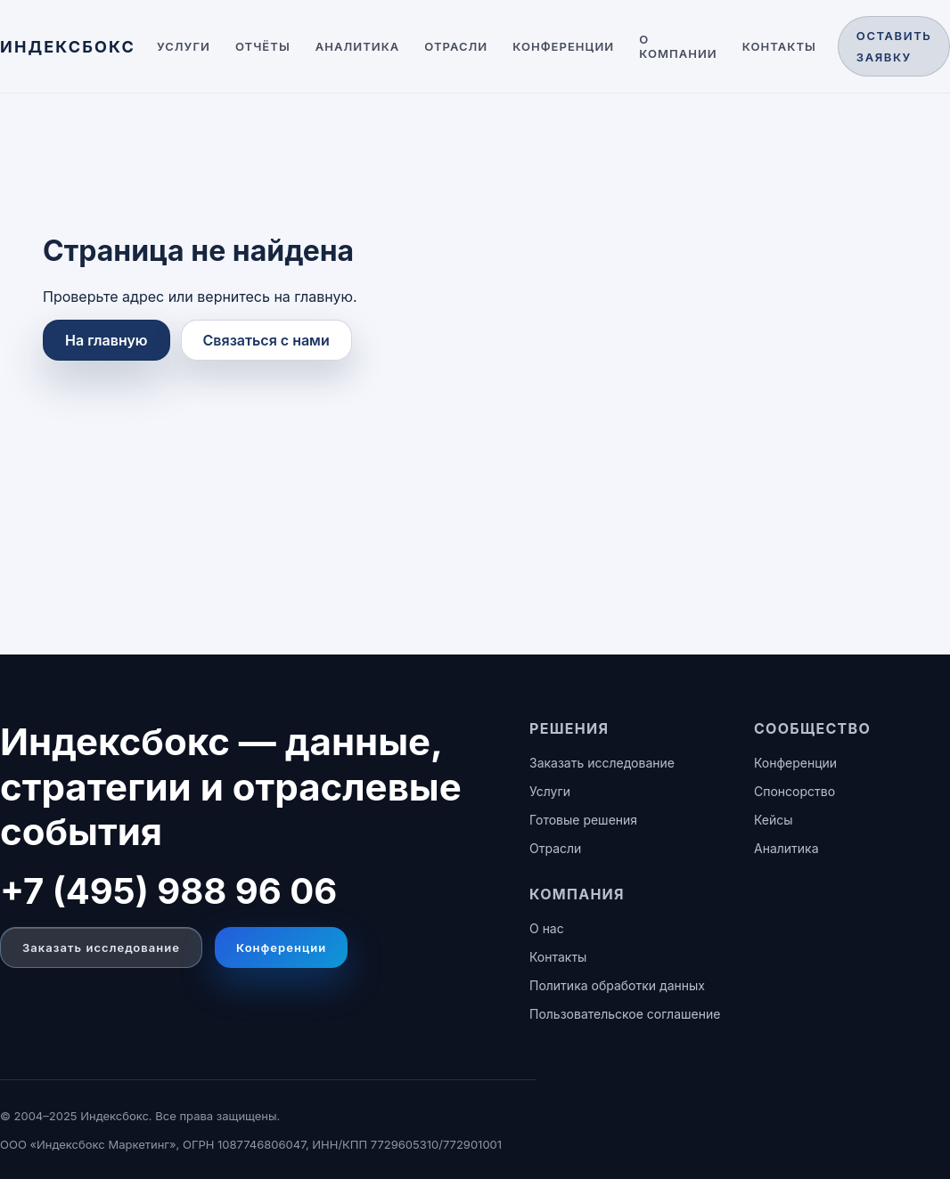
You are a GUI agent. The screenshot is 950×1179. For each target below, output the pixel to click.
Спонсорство (794, 791)
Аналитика (357, 46)
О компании (678, 46)
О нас (546, 928)
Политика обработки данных (617, 985)
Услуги (183, 46)
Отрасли (455, 46)
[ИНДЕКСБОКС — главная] (67, 46)
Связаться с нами (266, 340)
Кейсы (773, 819)
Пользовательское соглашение (624, 1013)
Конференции (563, 46)
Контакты (779, 46)
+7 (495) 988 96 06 (168, 891)
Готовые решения (583, 819)
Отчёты (263, 46)
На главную (106, 340)
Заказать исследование (101, 947)
